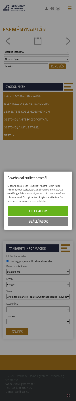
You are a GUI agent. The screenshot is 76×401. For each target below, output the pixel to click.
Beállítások (38, 221)
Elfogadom (38, 211)
